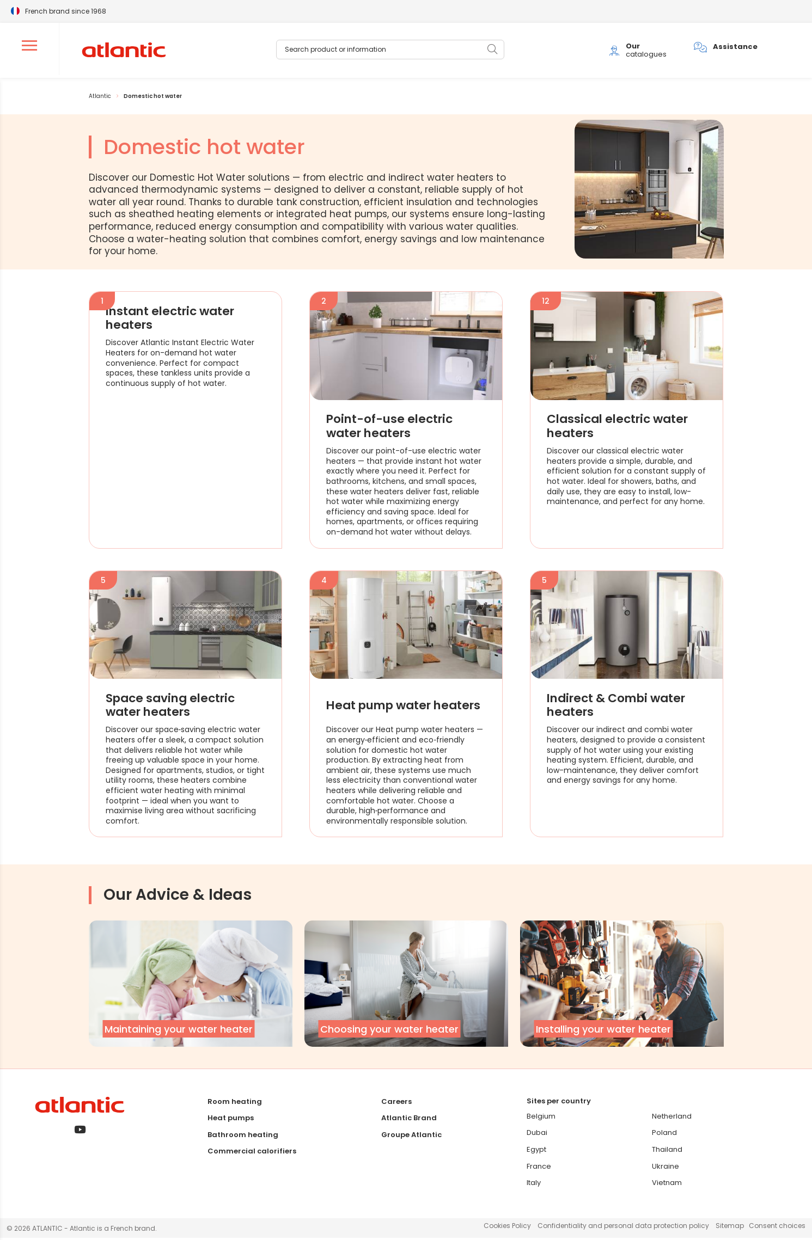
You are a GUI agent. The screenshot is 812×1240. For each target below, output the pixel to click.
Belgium (541, 1118)
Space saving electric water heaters (173, 707)
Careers (396, 1103)
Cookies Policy (507, 1227)
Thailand (667, 1151)
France (539, 1168)
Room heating (234, 1103)
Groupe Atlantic (411, 1137)
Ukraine (665, 1168)
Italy (534, 1185)
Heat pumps (230, 1120)
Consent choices (777, 1227)
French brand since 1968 (65, 10)
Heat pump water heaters (382, 707)
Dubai (537, 1134)
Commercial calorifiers (251, 1153)
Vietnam (667, 1185)
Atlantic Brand (409, 1120)
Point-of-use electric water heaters (391, 428)
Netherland (672, 1118)
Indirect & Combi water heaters (620, 707)
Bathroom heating (242, 1137)
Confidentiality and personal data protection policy (623, 1227)
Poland (664, 1134)
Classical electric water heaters (621, 428)
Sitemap (730, 1227)
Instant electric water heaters (173, 320)
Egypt (536, 1151)
